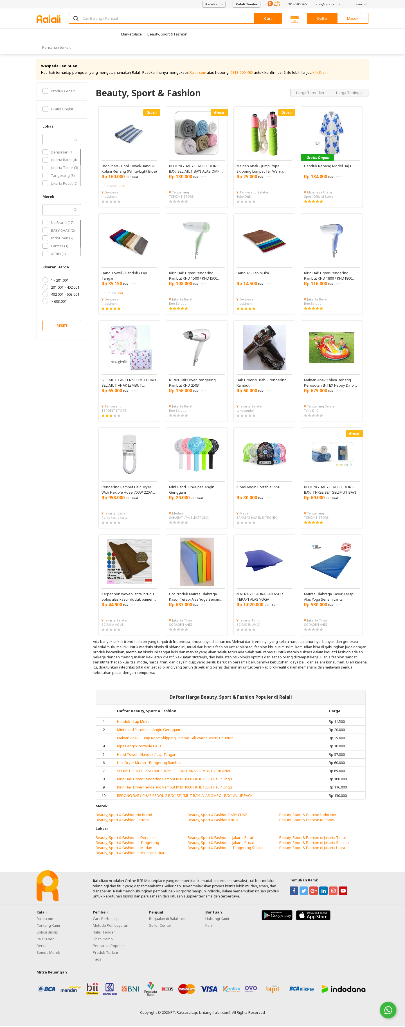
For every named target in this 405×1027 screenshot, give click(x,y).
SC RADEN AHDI (180, 625)
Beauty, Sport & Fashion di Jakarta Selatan (314, 843)
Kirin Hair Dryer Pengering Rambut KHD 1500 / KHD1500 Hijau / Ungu (174, 779)
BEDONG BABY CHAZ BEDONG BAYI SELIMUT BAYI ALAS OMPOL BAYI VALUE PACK (185, 796)
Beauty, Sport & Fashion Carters (122, 820)
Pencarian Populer (108, 946)
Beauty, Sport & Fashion (167, 34)
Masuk (352, 18)
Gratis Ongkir (57, 110)
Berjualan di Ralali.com (167, 919)
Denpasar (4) (57, 153)
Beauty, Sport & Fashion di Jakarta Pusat (221, 843)
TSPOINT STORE (181, 197)
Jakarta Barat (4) (59, 161)
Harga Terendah (310, 93)
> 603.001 (54, 302)
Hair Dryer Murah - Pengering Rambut (149, 763)
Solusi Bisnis (47, 932)
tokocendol (245, 411)
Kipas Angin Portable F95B (139, 747)
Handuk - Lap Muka (133, 722)
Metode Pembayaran (110, 926)
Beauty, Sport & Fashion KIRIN (213, 820)
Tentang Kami (48, 926)
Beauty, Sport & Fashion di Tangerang (127, 843)
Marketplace (131, 34)
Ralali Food (46, 939)
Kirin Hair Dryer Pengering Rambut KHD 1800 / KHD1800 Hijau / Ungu (174, 788)
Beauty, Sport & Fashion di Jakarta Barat (220, 838)
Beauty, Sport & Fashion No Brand (124, 815)
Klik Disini (320, 73)
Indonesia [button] (357, 4)
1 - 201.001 (55, 281)
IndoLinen (109, 197)
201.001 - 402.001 (60, 288)
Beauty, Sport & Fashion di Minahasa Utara (131, 853)
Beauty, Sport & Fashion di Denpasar (126, 838)
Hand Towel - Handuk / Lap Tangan (146, 755)
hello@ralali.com (327, 4)
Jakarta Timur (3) (60, 168)
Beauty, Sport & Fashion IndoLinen (308, 815)
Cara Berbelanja (106, 919)
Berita (41, 946)
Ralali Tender (246, 4)
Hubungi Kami (217, 919)
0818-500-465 (297, 4)
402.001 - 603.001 (60, 295)
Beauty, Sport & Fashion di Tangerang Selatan (226, 848)
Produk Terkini (105, 953)
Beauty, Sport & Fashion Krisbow (306, 820)
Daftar (322, 18)
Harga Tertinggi (349, 93)
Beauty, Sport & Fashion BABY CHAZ (217, 815)
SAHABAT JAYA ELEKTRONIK (189, 518)
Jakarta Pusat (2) (60, 184)
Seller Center (160, 926)
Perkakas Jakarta (115, 518)
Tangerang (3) (58, 176)
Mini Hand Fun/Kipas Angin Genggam (148, 730)
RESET (62, 326)
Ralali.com (213, 4)
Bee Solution (178, 304)
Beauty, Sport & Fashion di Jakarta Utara (312, 848)
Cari (268, 18)
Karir (209, 926)
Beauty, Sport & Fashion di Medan (124, 848)
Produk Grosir (58, 92)
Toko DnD (244, 197)
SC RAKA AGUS (113, 625)
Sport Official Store (318, 197)
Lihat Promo (103, 939)
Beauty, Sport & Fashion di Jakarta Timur (312, 838)
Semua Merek (48, 953)
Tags (97, 960)
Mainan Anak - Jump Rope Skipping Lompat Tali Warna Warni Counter (175, 738)
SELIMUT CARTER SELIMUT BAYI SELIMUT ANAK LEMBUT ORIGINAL (174, 771)
